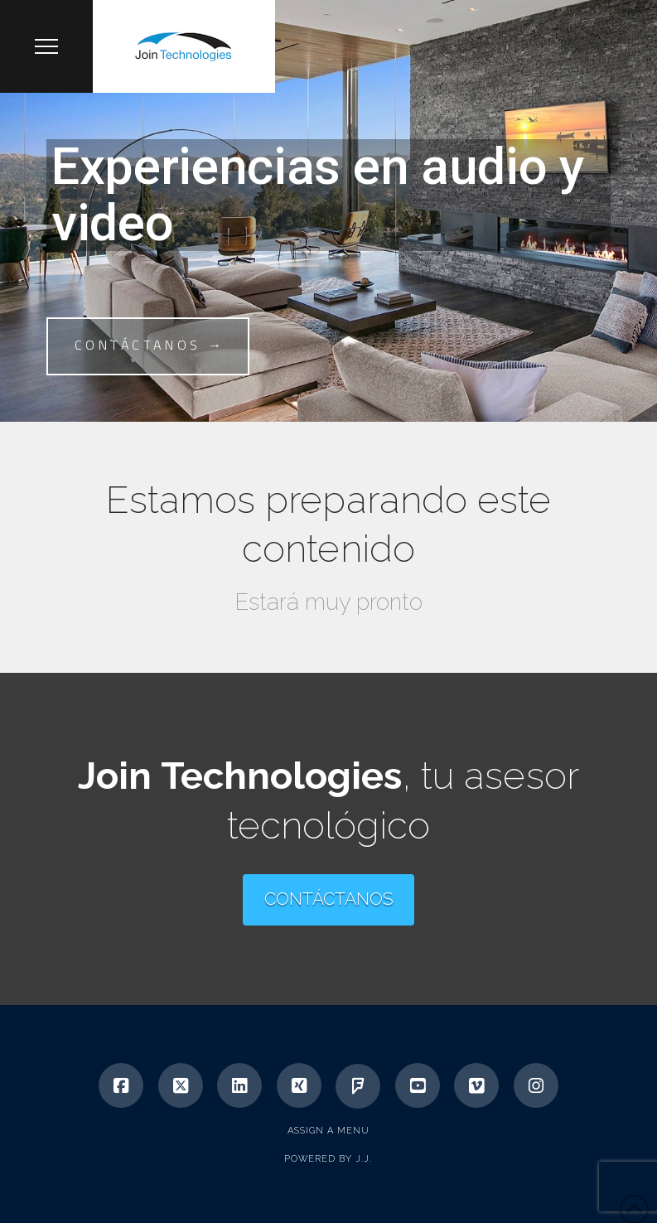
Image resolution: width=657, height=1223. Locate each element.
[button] (46, 46)
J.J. (363, 1158)
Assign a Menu (328, 1130)
